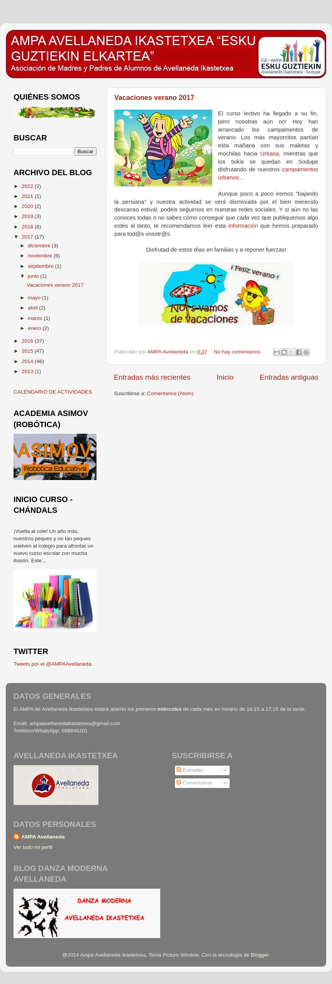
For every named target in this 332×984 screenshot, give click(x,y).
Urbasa (270, 153)
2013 (28, 371)
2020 (28, 206)
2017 (28, 237)
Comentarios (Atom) (170, 393)
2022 (28, 186)
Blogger (260, 955)
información (243, 226)
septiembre (41, 266)
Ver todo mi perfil (33, 847)
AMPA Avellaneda (42, 837)
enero (35, 328)
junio (34, 276)
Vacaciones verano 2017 (154, 97)
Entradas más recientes (152, 377)
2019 (28, 216)
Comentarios (194, 783)
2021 (28, 196)
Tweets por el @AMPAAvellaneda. (53, 664)
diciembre (40, 246)
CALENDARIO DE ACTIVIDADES (53, 392)
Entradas (189, 770)
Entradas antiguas (289, 377)
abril (33, 308)
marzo (36, 318)
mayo (35, 298)
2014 (28, 361)
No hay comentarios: (238, 352)
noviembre (41, 256)
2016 (28, 341)
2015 (28, 351)
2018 (28, 227)
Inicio (225, 377)
